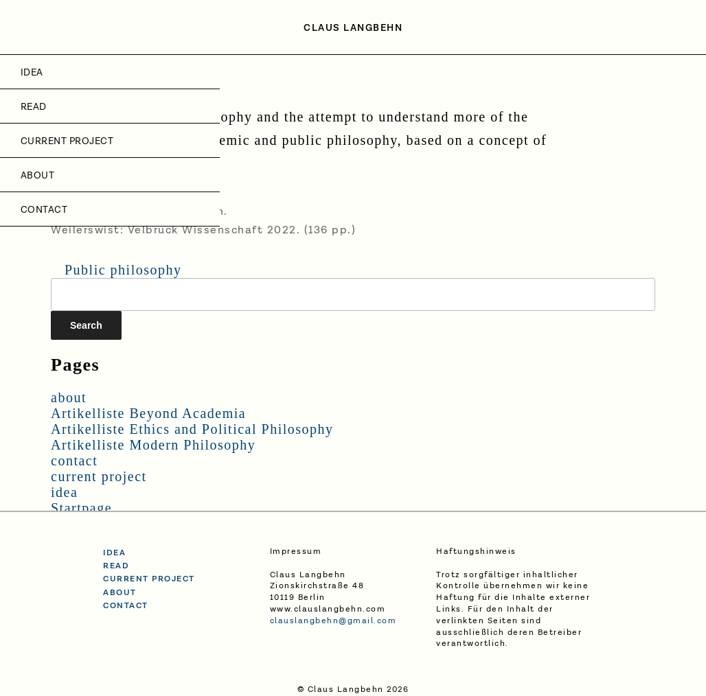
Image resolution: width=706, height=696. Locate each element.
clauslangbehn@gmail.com (333, 621)
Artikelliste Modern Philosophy (153, 444)
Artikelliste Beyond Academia (148, 413)
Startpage (81, 507)
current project (67, 141)
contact (44, 210)
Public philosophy (123, 269)
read (116, 566)
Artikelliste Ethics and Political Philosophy (192, 429)
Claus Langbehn (353, 28)
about (37, 176)
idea (32, 73)
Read (34, 107)
